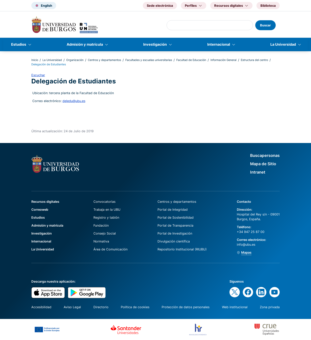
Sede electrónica (160, 6)
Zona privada (270, 307)
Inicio (34, 60)
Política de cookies (135, 307)
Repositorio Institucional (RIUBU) (182, 249)
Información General (223, 60)
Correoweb (39, 210)
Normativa (101, 241)
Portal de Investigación (174, 233)
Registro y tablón (106, 217)
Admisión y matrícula (85, 44)
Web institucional (235, 307)
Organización (75, 60)
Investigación (155, 44)
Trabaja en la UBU (106, 210)
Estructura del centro (254, 60)
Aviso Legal (72, 307)
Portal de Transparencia (175, 225)
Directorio (100, 307)
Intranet (257, 172)
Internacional (218, 44)
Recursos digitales (45, 202)
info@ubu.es (246, 244)
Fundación (101, 225)
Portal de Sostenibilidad (175, 217)
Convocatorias (104, 202)
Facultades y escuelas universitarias (148, 60)
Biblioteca (268, 6)
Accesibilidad (41, 307)
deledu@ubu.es (73, 101)
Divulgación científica (173, 241)
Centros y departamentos (104, 60)
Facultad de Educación (191, 60)
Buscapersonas (265, 155)
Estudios (18, 44)
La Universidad (283, 44)
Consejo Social (104, 233)
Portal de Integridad (172, 210)
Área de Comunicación (110, 249)
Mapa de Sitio (263, 163)
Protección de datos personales (185, 307)
